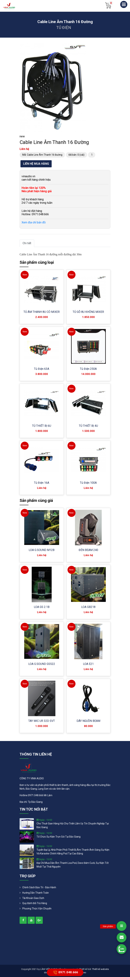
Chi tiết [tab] (27, 243)
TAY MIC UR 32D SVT (41, 721)
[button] (83, 46)
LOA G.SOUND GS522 (41, 664)
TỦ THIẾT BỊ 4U (88, 425)
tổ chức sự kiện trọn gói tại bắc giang (58, 836)
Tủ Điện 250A (88, 369)
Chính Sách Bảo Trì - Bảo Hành (39, 887)
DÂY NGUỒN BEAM (88, 721)
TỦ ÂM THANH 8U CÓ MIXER (42, 312)
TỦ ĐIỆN (63, 27)
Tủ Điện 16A (41, 482)
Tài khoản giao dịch (33, 898)
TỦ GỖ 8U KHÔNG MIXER (88, 312)
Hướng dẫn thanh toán (35, 892)
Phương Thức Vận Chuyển (36, 908)
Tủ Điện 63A (41, 369)
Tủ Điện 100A (88, 482)
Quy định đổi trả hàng (34, 903)
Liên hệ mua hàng (36, 163)
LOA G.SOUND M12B (41, 550)
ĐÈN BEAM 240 (88, 550)
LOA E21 (88, 664)
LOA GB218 (88, 607)
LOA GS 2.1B (42, 607)
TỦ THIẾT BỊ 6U (41, 425)
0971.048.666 (65, 972)
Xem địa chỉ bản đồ (34, 222)
